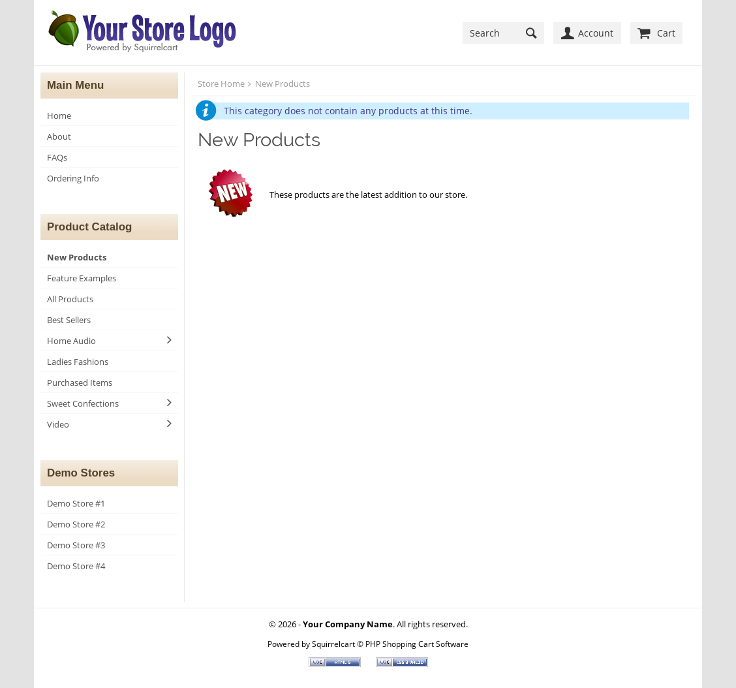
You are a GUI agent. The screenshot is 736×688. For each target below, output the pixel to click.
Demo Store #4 (76, 566)
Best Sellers (69, 320)
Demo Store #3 (76, 545)
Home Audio (71, 341)
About (59, 136)
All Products (70, 299)
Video (58, 424)
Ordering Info (73, 178)
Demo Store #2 (76, 524)
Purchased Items (79, 382)
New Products (76, 257)
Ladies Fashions (77, 361)
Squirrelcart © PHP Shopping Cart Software (390, 643)
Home (59, 115)
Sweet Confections (83, 403)
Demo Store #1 (76, 503)
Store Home (221, 83)
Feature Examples (81, 278)
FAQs (57, 157)
